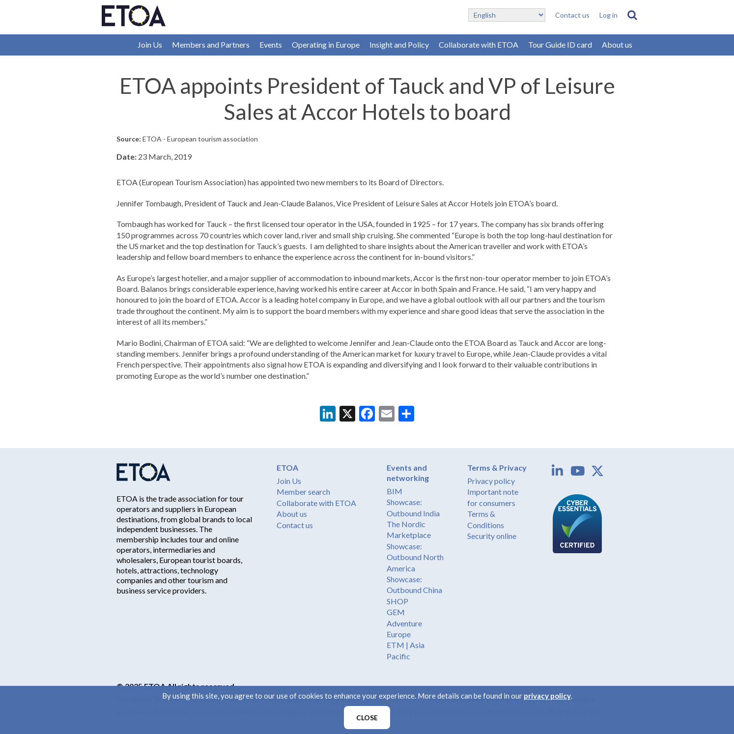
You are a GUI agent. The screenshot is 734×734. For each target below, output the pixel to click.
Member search (303, 491)
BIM (394, 491)
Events (270, 44)
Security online (491, 535)
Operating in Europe (326, 44)
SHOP (397, 601)
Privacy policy (491, 480)
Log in (608, 15)
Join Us (150, 44)
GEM (396, 612)
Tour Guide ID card (560, 44)
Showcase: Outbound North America (415, 557)
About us (617, 44)
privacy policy (547, 695)
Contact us (572, 15)
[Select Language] (506, 15)
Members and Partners (211, 44)
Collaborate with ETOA (478, 44)
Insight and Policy (399, 44)
